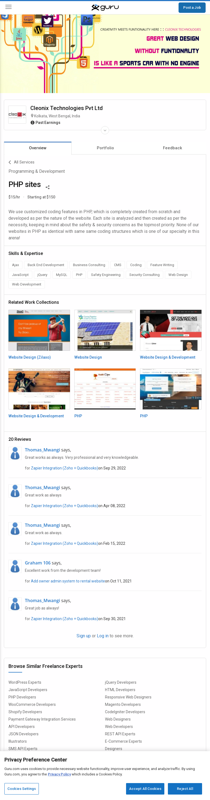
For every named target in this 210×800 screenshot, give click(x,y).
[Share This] (47, 186)
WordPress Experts (24, 682)
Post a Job (192, 7)
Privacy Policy (59, 774)
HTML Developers (120, 690)
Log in (103, 635)
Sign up (84, 635)
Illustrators (17, 741)
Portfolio (105, 147)
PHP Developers (22, 697)
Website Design (88, 357)
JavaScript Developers (27, 690)
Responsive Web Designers (128, 697)
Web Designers (118, 719)
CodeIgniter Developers (125, 712)
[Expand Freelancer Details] (105, 130)
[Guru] (105, 8)
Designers (113, 749)
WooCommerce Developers (32, 704)
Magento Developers (123, 704)
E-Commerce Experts (123, 741)
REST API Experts (120, 734)
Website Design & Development (167, 357)
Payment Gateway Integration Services (42, 719)
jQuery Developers (120, 682)
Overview (37, 147)
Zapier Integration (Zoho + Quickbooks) (64, 468)
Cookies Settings (21, 789)
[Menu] (8, 8)
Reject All (185, 789)
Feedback (172, 147)
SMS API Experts (22, 749)
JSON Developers (23, 734)
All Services (21, 162)
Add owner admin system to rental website (68, 581)
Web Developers (119, 726)
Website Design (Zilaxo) (29, 357)
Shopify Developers (25, 712)
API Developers (21, 726)
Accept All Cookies (145, 789)
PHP (78, 416)
